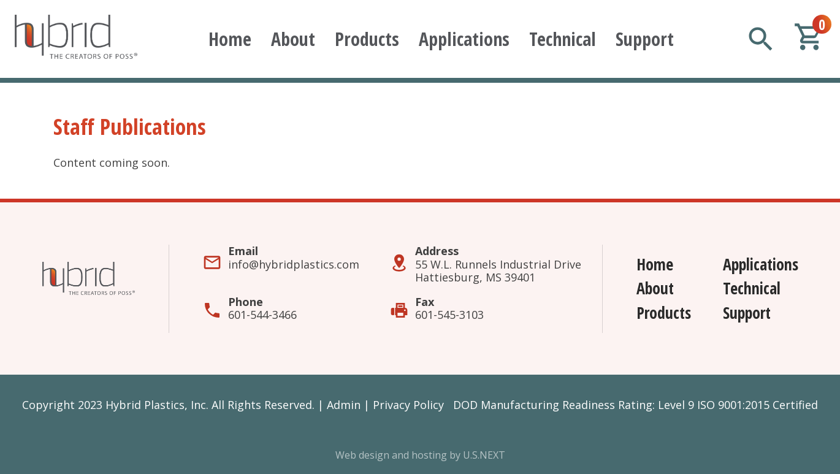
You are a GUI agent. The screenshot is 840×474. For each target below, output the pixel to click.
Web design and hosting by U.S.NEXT (420, 455)
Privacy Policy (408, 404)
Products (367, 39)
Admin (344, 404)
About (293, 39)
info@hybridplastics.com (293, 264)
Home (229, 39)
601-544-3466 (262, 314)
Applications (464, 39)
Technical (562, 39)
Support (645, 39)
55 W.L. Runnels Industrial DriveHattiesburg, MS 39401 (498, 271)
